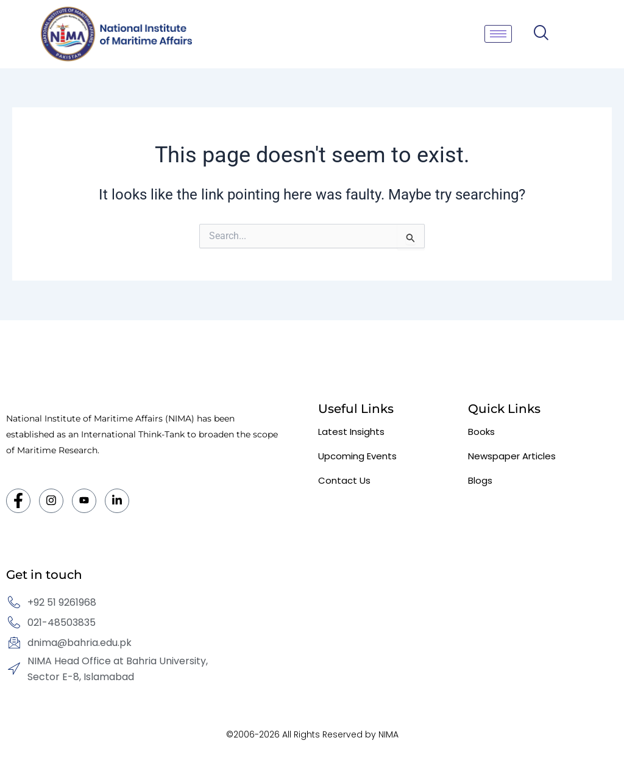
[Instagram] (51, 501)
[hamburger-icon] (498, 34)
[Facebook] (18, 501)
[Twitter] (84, 501)
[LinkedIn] (117, 501)
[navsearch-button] (540, 33)
